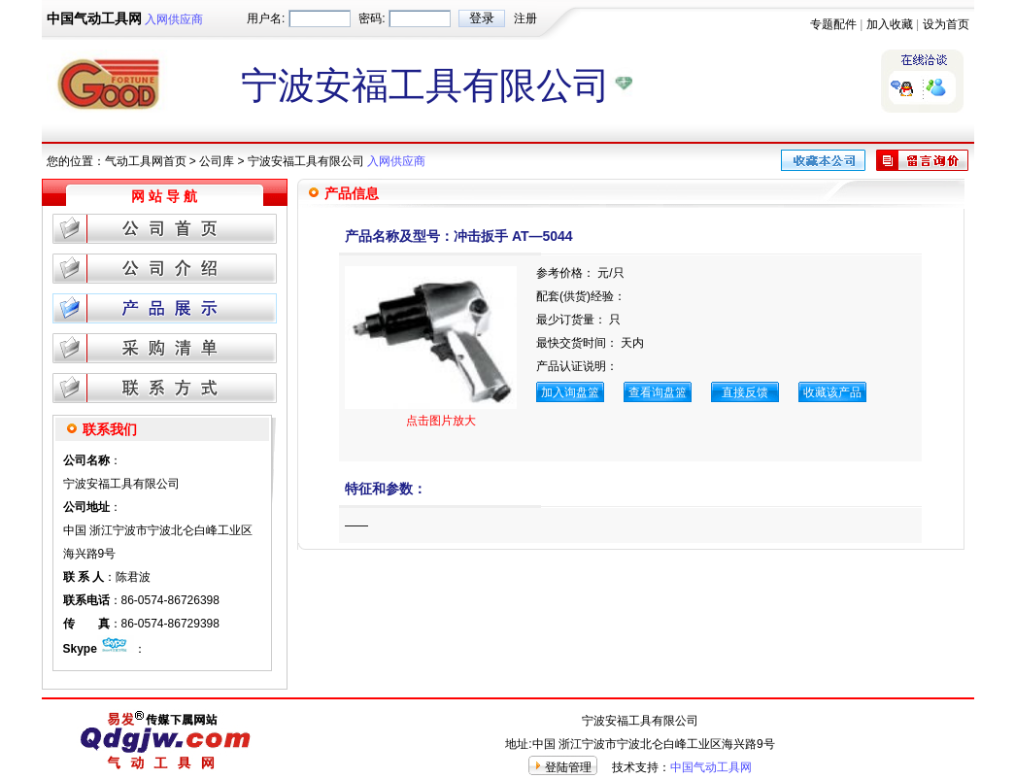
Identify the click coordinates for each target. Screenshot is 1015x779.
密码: (371, 18)
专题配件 (833, 24)
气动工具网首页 (145, 161)
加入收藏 (889, 24)
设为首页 (946, 24)
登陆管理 (568, 767)
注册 (525, 18)
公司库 (216, 161)
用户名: (266, 18)
